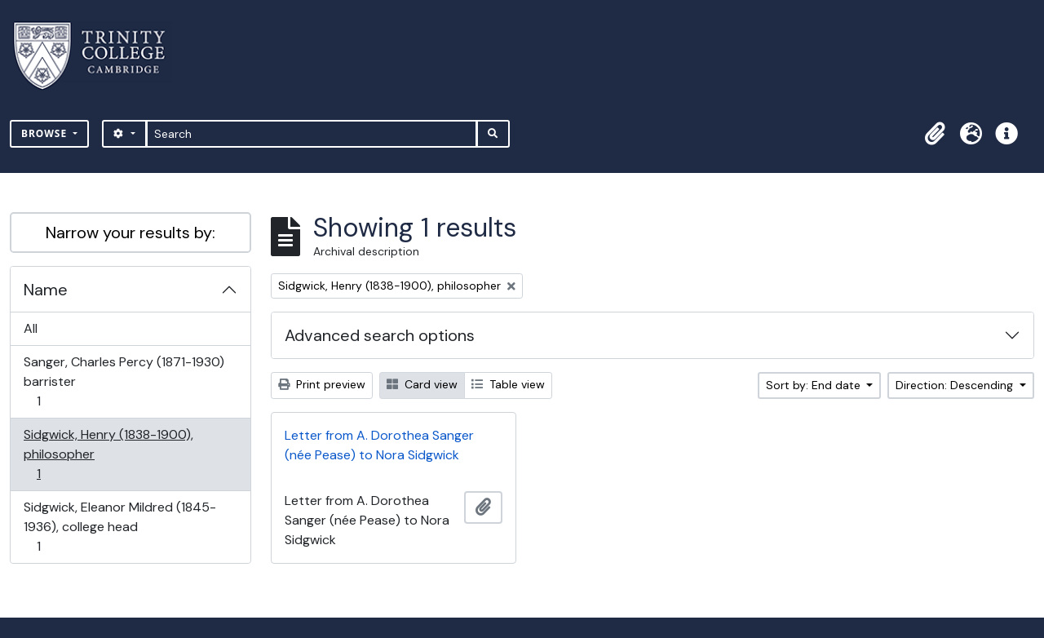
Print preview (321, 384)
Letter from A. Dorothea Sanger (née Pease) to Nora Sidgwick (379, 445)
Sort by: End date (815, 385)
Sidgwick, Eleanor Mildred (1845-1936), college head (119, 526)
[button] (935, 134)
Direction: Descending (956, 385)
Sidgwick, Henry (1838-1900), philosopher (108, 454)
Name (46, 289)
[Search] (312, 134)
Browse (45, 133)
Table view (508, 384)
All (31, 328)
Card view (422, 384)
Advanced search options (380, 335)
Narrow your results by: (130, 232)
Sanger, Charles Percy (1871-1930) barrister (123, 381)
